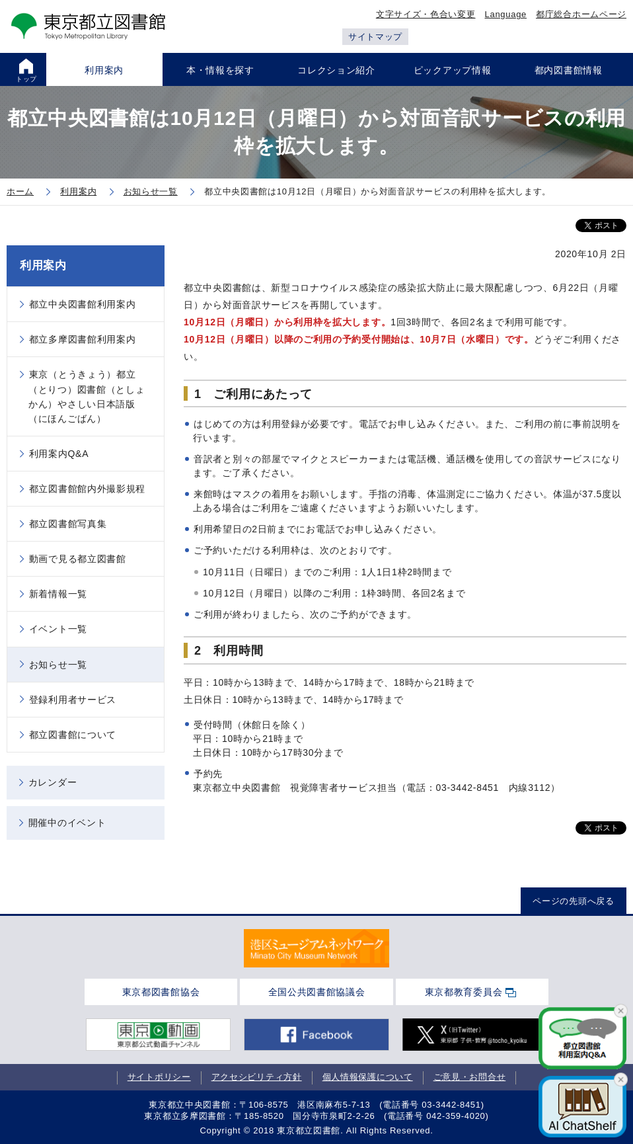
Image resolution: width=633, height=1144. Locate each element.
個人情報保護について (367, 1077)
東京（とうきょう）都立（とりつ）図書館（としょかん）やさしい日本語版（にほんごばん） (86, 396)
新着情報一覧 (58, 594)
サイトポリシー (159, 1077)
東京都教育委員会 (464, 992)
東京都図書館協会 (161, 992)
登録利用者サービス (72, 699)
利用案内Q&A (59, 453)
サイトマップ (375, 37)
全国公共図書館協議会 (316, 992)
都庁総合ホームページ (581, 14)
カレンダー (52, 782)
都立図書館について (72, 734)
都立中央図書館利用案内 (82, 304)
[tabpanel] (316, 948)
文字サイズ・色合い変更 (426, 14)
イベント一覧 (58, 629)
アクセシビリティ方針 (256, 1077)
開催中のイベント (67, 822)
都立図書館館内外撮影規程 (87, 488)
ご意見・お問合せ (469, 1077)
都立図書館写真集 (68, 523)
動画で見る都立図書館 (77, 558)
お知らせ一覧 (58, 664)
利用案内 (43, 265)
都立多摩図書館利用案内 (82, 339)
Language (506, 14)
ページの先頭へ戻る (573, 901)
